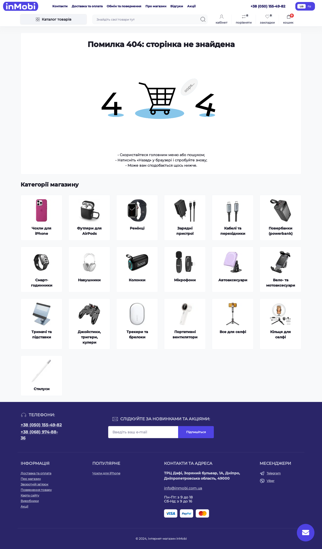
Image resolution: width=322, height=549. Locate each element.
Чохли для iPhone (106, 473)
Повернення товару (36, 490)
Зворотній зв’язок (34, 484)
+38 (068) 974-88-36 (39, 435)
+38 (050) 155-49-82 (41, 425)
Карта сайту (30, 495)
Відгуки (176, 6)
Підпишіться (196, 432)
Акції (191, 6)
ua (301, 6)
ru (309, 6)
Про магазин (155, 6)
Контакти (60, 6)
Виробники (30, 501)
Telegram (274, 473)
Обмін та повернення (124, 6)
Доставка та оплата (87, 6)
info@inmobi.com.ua (183, 488)
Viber (270, 481)
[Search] (203, 19)
